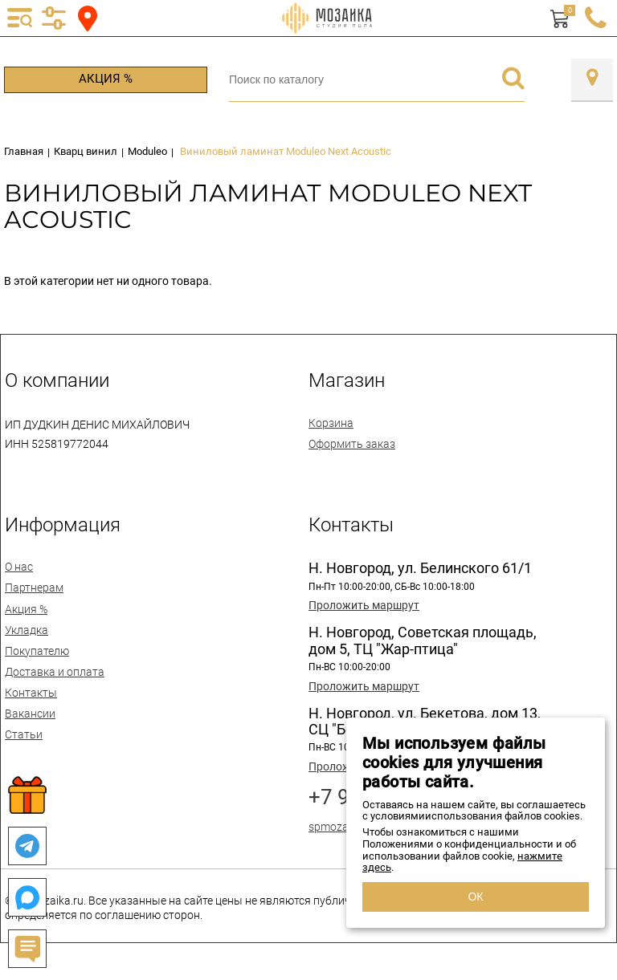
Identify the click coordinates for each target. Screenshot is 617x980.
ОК (475, 896)
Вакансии (30, 713)
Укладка (26, 630)
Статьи (24, 734)
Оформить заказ (351, 443)
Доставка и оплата (54, 671)
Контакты (31, 692)
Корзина (330, 423)
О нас (19, 566)
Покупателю (37, 651)
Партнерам (34, 587)
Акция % (106, 78)
